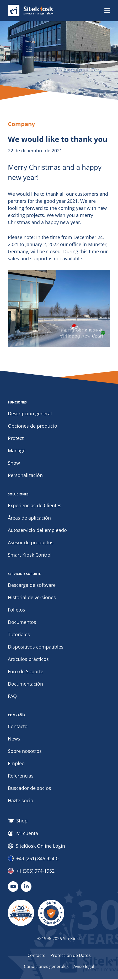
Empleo (16, 763)
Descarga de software (32, 585)
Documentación (25, 684)
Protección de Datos (70, 955)
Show (14, 463)
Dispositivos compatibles (35, 647)
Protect (16, 438)
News (14, 738)
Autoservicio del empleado (37, 530)
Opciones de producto (32, 426)
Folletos (16, 610)
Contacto (18, 726)
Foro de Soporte (25, 671)
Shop (18, 820)
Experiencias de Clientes (34, 505)
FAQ (12, 696)
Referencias (21, 776)
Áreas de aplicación (29, 518)
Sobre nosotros (25, 751)
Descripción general (30, 413)
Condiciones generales (46, 966)
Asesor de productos (30, 542)
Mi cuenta (23, 833)
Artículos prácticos (28, 659)
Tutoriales (19, 634)
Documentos (22, 622)
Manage (16, 450)
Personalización (25, 475)
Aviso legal (83, 966)
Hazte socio (20, 800)
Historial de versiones (32, 597)
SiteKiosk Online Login (36, 846)
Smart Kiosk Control (30, 555)
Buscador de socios (29, 788)
